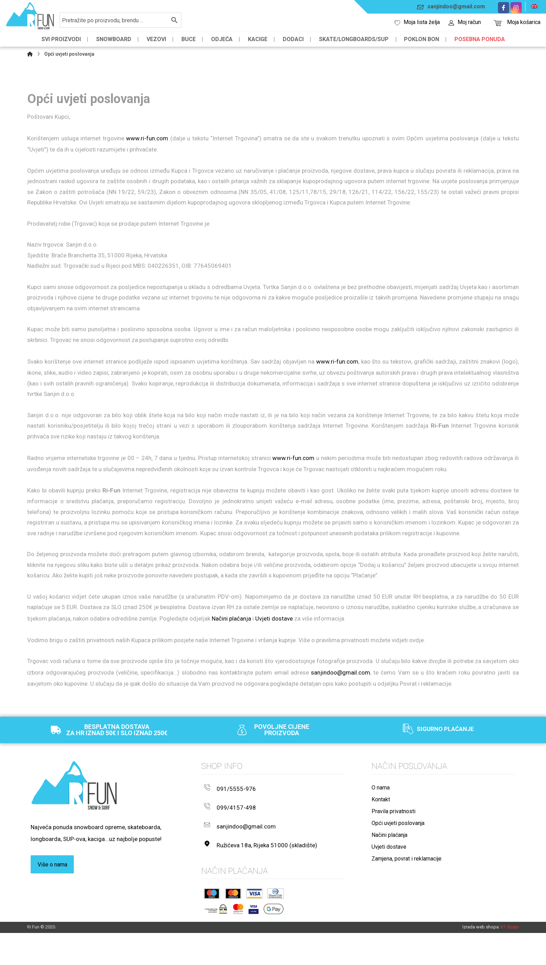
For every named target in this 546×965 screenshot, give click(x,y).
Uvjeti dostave (274, 659)
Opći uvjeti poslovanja (398, 868)
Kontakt (381, 844)
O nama (381, 832)
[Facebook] (503, 7)
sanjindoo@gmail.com (340, 716)
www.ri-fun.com (147, 140)
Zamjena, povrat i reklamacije (407, 903)
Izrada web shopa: (481, 958)
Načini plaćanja (231, 659)
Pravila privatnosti (393, 856)
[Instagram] (516, 7)
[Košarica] (498, 22)
